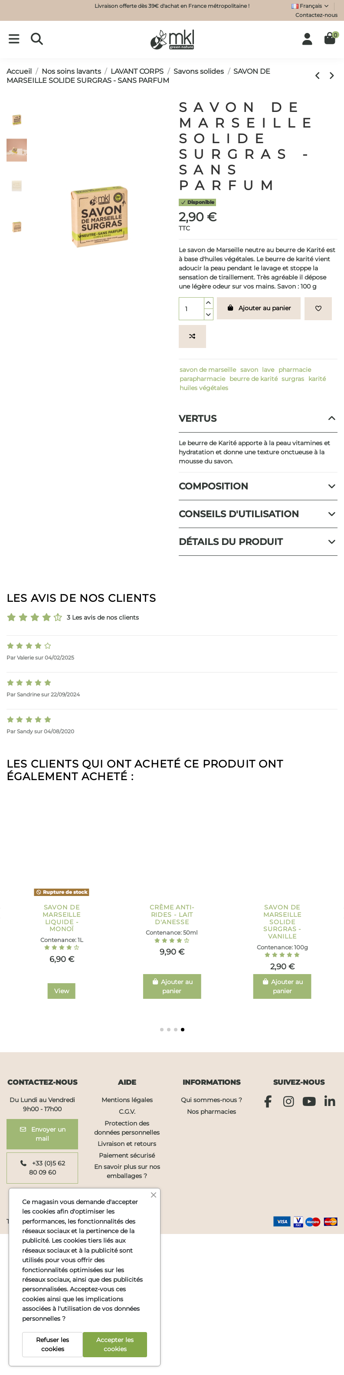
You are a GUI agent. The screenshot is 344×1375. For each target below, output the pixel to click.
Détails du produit (258, 541)
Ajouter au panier (259, 308)
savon (249, 370)
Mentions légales (127, 1100)
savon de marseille (208, 370)
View (171, 991)
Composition (258, 486)
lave (268, 370)
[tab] (258, 419)
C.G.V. (127, 1112)
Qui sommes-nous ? (211, 1100)
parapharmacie (202, 379)
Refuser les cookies (52, 1344)
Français (311, 6)
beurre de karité (253, 379)
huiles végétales (204, 388)
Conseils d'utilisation (258, 513)
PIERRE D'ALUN (282, 907)
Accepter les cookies (115, 1344)
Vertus (258, 418)
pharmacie (294, 370)
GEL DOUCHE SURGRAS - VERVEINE (62, 914)
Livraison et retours (127, 1144)
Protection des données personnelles (127, 1127)
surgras (293, 379)
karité (317, 379)
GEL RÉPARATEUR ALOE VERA (172, 914)
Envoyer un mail (42, 1134)
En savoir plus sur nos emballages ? (127, 1171)
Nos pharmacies (211, 1112)
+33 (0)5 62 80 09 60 (42, 1167)
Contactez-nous (316, 15)
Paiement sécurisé (127, 1155)
